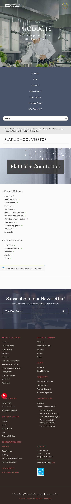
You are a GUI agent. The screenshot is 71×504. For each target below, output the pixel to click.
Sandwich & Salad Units (13, 131)
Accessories (8, 232)
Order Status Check (11, 442)
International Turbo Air (9, 411)
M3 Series (8, 252)
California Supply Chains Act (21, 494)
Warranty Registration (44, 393)
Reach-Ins (8, 196)
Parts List (40, 367)
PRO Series (8, 245)
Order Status (35, 97)
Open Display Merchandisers (15, 219)
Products (35, 73)
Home (6, 129)
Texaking (5, 455)
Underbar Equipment (12, 225)
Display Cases (9, 222)
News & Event (8, 468)
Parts (35, 79)
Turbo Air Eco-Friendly (47, 426)
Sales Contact (6, 403)
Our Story (40, 403)
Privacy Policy (38, 494)
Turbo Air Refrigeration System (12, 458)
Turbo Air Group (7, 451)
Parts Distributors (43, 371)
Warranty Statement (44, 389)
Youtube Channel (10, 473)
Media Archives (7, 429)
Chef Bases (8, 209)
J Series (7, 255)
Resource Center (35, 103)
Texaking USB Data (8, 436)
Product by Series (25, 129)
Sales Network (35, 91)
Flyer (3, 432)
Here (53, 463)
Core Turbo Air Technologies (49, 417)
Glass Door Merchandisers (14, 212)
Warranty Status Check (45, 381)
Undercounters (10, 202)
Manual (4, 425)
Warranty (36, 85)
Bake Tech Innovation (9, 462)
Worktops (8, 206)
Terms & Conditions (52, 494)
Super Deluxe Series (40, 129)
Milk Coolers (9, 229)
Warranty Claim (42, 385)
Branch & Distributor (8, 407)
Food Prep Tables (55, 129)
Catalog (4, 421)
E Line (6, 258)
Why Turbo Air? (35, 109)
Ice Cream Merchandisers (13, 216)
